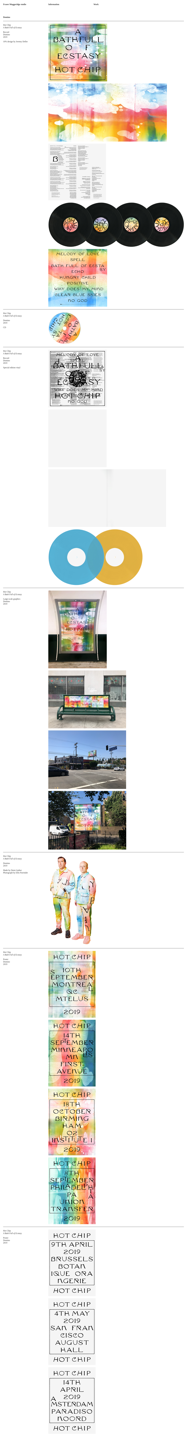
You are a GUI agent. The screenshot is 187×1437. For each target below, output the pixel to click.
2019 (5, 37)
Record (6, 32)
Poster (5, 959)
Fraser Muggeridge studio (14, 4)
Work (96, 4)
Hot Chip (7, 25)
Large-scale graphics (11, 599)
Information (53, 4)
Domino (6, 34)
